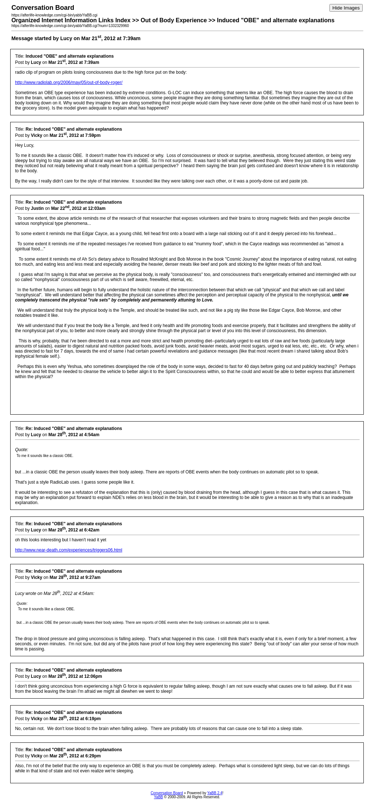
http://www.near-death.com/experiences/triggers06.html (68, 550)
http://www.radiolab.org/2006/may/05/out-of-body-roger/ (68, 82)
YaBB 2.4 (214, 793)
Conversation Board (166, 793)
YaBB (158, 797)
